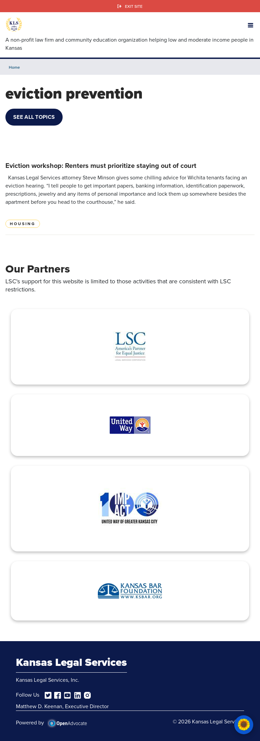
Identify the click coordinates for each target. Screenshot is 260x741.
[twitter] (48, 695)
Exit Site (134, 6)
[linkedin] (77, 695)
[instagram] (87, 695)
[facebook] (57, 695)
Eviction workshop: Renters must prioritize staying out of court (100, 165)
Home (14, 67)
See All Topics (34, 117)
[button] (250, 24)
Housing (23, 224)
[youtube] (67, 695)
